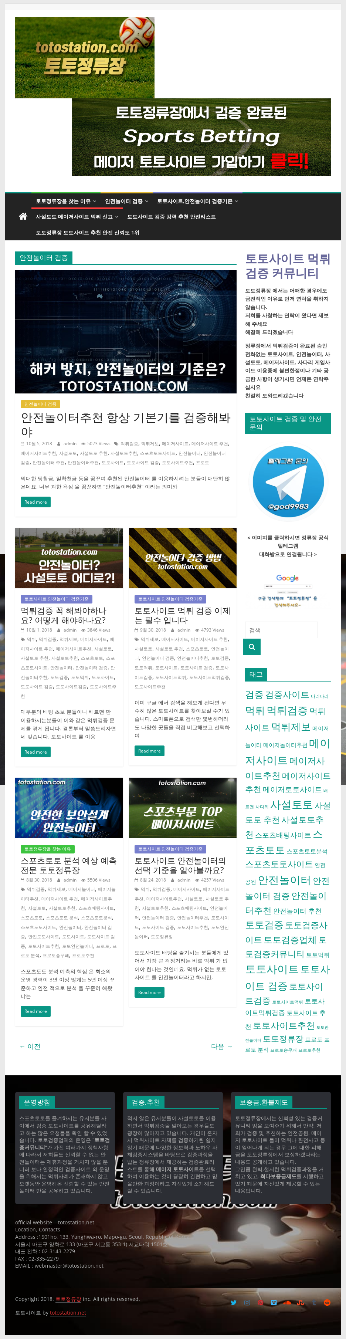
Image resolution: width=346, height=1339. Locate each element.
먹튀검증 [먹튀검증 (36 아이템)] (287, 710)
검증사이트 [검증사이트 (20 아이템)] (287, 694)
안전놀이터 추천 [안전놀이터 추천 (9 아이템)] (297, 910)
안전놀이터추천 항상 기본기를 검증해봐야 (126, 424)
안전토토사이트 (43, 936)
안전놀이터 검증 (124, 200)
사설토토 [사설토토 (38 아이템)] (291, 804)
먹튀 (31, 639)
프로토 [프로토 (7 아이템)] (314, 1039)
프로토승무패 (56, 955)
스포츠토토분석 (96, 917)
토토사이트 (113, 462)
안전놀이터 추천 (49, 462)
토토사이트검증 (71, 686)
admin (71, 443)
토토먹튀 (80, 677)
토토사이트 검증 (143, 462)
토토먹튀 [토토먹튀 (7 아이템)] (318, 955)
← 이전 (30, 1046)
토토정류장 (162, 936)
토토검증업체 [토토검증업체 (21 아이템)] (290, 939)
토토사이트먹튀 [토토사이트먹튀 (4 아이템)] (287, 1002)
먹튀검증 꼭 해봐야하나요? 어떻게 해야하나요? (63, 615)
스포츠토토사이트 (158, 453)
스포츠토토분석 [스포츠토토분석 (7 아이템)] (307, 851)
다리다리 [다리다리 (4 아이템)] (320, 696)
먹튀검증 (129, 443)
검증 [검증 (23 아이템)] (254, 694)
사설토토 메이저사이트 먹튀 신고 (74, 216)
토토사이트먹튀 (170, 677)
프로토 (202, 462)
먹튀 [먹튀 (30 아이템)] (255, 710)
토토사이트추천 (177, 462)
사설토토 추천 (94, 453)
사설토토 (68, 453)
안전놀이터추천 (83, 462)
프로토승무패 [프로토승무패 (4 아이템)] (283, 1050)
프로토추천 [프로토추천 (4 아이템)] (309, 1050)
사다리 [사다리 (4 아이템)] (262, 807)
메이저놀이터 (81, 889)
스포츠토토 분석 (62, 917)
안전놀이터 (190, 453)
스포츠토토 (92, 658)
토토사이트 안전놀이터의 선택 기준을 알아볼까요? (180, 865)
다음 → (222, 1046)
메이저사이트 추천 (209, 443)
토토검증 (59, 677)
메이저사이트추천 (38, 453)
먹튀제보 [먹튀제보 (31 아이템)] (291, 726)
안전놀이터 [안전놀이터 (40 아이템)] (284, 879)
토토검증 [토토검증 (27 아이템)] (264, 924)
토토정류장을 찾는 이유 (63, 200)
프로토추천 (83, 955)
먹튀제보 (150, 443)
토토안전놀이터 (77, 946)
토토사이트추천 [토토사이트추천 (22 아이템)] (284, 1025)
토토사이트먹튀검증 (209, 677)
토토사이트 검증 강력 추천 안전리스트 (171, 216)
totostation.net (68, 1312)
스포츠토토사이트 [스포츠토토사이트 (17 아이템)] (279, 864)
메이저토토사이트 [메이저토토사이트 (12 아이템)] (292, 789)
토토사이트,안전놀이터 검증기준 (195, 200)
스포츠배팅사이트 (96, 908)
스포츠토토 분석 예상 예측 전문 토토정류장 (69, 865)
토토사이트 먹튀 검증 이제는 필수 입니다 (183, 615)
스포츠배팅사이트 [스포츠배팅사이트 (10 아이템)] (283, 834)
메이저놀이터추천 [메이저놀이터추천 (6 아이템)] (285, 744)
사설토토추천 (124, 453)
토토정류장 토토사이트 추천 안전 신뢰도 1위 (87, 232)
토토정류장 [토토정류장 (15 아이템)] (283, 1038)
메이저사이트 (175, 443)
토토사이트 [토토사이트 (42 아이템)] (272, 968)
